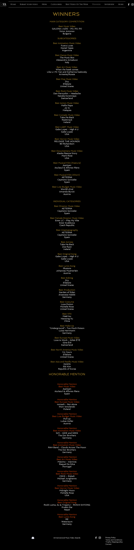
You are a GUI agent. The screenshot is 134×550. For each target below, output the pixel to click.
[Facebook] (128, 4)
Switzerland (67, 98)
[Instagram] (132, 4)
